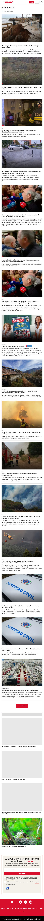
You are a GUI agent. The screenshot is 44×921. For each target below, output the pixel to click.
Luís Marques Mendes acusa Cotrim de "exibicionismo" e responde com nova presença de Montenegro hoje (20, 302)
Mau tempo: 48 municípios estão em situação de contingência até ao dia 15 (21, 46)
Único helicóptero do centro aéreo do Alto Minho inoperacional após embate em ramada (17, 562)
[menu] (2, 2)
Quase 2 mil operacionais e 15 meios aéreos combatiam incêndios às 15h (19, 474)
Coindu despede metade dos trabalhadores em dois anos (20, 690)
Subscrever (22, 873)
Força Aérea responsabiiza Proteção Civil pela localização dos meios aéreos (22, 649)
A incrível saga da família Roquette (13, 346)
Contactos (40, 908)
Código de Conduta (32, 908)
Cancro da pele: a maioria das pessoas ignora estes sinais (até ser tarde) (21, 813)
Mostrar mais (22, 706)
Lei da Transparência (22, 908)
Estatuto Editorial (5, 908)
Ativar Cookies (21, 911)
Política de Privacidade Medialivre (34, 919)
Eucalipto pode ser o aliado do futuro (14, 846)
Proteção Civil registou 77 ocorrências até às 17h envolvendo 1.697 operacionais (21, 433)
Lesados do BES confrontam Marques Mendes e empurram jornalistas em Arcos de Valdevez (20, 260)
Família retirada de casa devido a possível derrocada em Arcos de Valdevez (22, 88)
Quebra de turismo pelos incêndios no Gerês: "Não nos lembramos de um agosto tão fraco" (19, 391)
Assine (31, 2)
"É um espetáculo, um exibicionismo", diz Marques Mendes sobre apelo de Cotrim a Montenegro (21, 215)
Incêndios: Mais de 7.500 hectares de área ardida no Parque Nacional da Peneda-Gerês (21, 517)
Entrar (37, 2)
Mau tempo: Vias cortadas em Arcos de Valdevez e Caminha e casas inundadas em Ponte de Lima (21, 172)
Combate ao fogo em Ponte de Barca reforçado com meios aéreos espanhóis (20, 606)
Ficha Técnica (13, 908)
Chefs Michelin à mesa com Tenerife (13, 779)
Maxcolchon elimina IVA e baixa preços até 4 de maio (19, 746)
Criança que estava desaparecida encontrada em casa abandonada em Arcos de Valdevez (19, 131)
